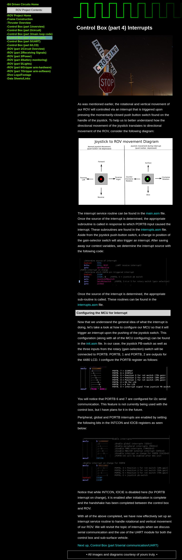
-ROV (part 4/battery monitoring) (27, 60)
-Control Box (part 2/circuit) (24, 30)
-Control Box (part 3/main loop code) (29, 34)
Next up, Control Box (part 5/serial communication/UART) (118, 545)
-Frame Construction (20, 19)
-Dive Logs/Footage (19, 74)
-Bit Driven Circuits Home (23, 4)
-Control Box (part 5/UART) (23, 41)
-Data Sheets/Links (18, 78)
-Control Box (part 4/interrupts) (26, 37)
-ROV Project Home (19, 15)
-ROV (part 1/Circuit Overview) (26, 48)
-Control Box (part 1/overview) (25, 26)
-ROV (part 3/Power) (19, 56)
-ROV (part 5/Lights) (19, 63)
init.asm (91, 343)
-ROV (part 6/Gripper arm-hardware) (29, 67)
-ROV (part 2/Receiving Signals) (26, 52)
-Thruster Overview (19, 22)
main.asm (153, 213)
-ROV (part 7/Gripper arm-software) (29, 71)
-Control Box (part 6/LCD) (23, 45)
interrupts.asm (151, 229)
